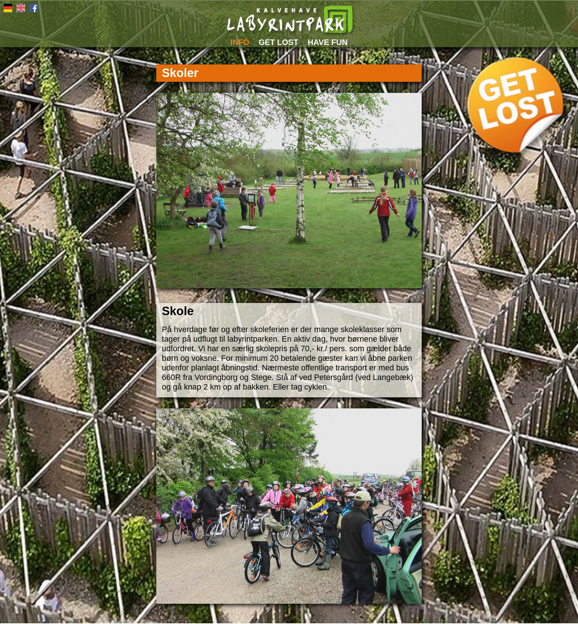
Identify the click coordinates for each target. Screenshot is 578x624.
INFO (240, 42)
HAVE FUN (327, 42)
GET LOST (278, 42)
